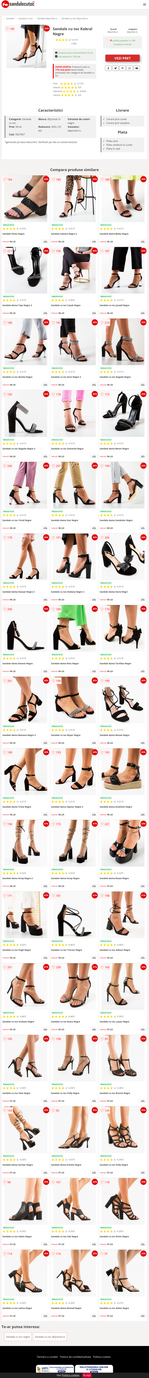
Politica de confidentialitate (75, 1357)
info (45, 241)
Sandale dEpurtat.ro (47, 18)
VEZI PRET (122, 58)
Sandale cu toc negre (18, 1336)
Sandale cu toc (25, 18)
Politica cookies (102, 1357)
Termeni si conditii (47, 1357)
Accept (87, 1375)
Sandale (10, 18)
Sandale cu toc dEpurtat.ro (74, 18)
